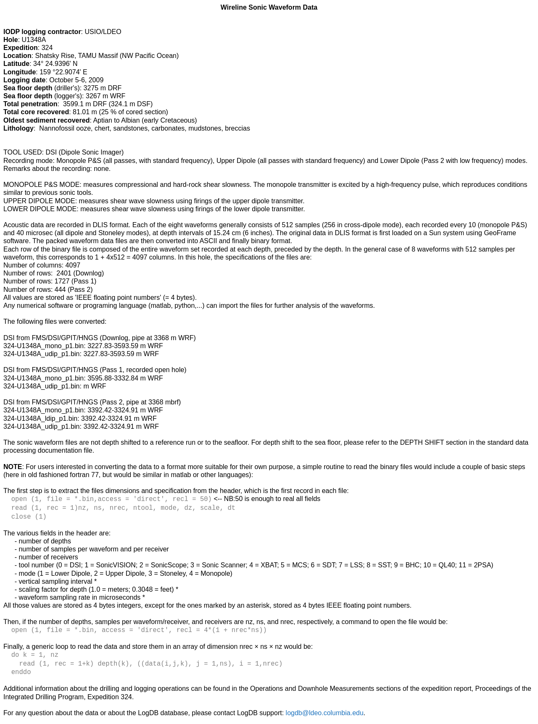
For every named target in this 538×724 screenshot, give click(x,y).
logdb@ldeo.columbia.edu (325, 708)
